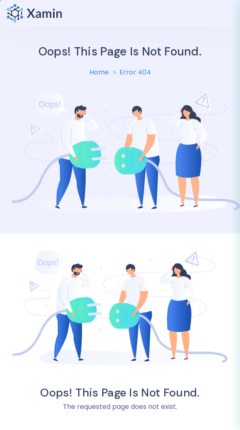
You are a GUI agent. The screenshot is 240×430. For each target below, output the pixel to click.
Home (99, 72)
